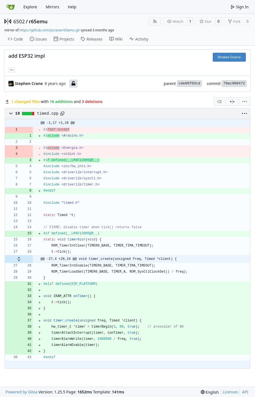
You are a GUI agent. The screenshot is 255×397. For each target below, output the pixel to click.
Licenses (230, 392)
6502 (19, 21)
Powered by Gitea (22, 392)
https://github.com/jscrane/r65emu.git (49, 30)
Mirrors (52, 6)
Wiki (116, 39)
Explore (30, 6)
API (245, 392)
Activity (138, 39)
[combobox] (219, 101)
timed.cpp (47, 113)
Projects (64, 39)
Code (15, 39)
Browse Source (229, 57)
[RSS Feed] (154, 21)
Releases (91, 39)
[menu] (245, 101)
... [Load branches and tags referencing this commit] (11, 69)
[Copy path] (62, 113)
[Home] (10, 7)
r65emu (38, 21)
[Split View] (232, 101)
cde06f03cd (189, 83)
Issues (38, 39)
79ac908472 (234, 83)
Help (72, 6)
